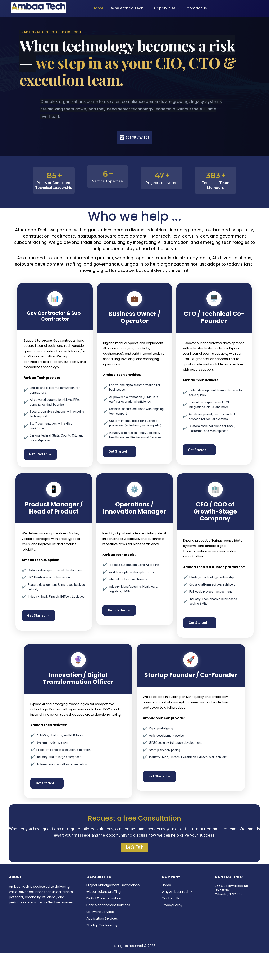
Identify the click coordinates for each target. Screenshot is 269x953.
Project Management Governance (113, 885)
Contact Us (171, 898)
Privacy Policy (172, 905)
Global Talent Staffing (103, 891)
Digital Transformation (103, 898)
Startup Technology (101, 925)
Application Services (102, 918)
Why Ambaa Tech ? (177, 891)
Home (166, 885)
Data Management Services (108, 905)
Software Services (100, 911)
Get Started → (40, 454)
